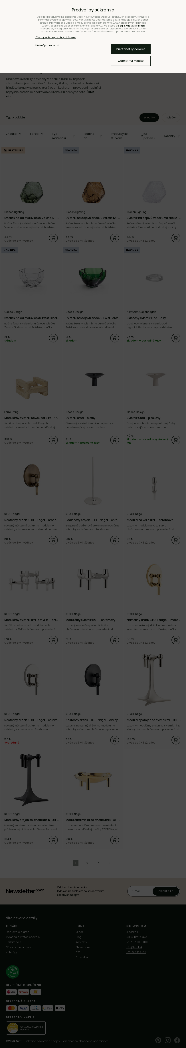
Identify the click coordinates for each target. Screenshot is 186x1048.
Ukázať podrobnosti (47, 45)
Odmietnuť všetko (131, 61)
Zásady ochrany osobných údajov (55, 37)
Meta (141, 25)
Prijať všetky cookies (130, 49)
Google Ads (123, 25)
